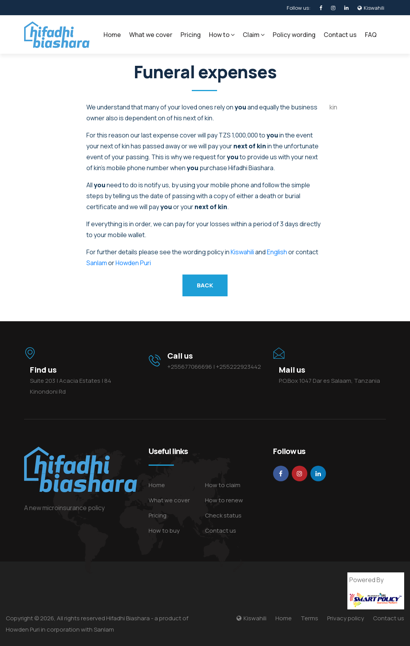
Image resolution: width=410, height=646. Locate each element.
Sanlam (96, 263)
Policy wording (294, 34)
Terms (309, 618)
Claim (254, 34)
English (277, 252)
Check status (223, 515)
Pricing (190, 34)
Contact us (340, 34)
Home (112, 34)
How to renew (224, 500)
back (205, 285)
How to (222, 34)
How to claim (222, 485)
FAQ (371, 34)
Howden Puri (133, 263)
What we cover (150, 34)
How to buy (164, 530)
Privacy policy (345, 618)
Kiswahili (242, 252)
